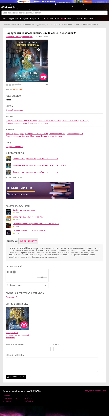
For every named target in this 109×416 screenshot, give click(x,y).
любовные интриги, (70, 120)
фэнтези (15, 25)
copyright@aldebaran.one (95, 391)
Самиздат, (10, 120)
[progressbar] (28, 272)
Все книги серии (15, 177)
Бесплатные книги (45, 18)
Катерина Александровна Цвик (35, 25)
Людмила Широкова (14, 147)
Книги (4, 18)
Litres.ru (28, 395)
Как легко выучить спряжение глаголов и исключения (36, 224)
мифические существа (38, 123)
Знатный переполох (14, 110)
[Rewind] (10, 277)
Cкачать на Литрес (28, 241)
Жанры (33, 18)
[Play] (16, 277)
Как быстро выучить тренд (24, 210)
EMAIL (56, 344)
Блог (57, 18)
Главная (6, 25)
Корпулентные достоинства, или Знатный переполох (35, 158)
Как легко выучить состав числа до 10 (29, 230)
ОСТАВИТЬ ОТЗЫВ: (15, 355)
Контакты (7, 401)
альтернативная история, (26, 120)
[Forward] (22, 277)
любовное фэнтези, (57, 134)
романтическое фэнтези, (16, 123)
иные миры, (85, 120)
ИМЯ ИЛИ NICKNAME (15, 344)
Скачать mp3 (11, 297)
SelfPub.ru (29, 398)
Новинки (6, 395)
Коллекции (69, 18)
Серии (78, 18)
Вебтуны (24, 18)
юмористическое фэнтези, (36, 134)
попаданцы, (19, 134)
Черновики (88, 18)
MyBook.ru (29, 401)
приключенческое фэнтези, (50, 120)
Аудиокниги (13, 18)
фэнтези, (9, 134)
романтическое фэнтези (51, 136)
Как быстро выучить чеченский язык (28, 217)
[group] (27, 275)
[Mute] (34, 277)
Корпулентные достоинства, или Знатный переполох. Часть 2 (39, 165)
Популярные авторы (11, 398)
